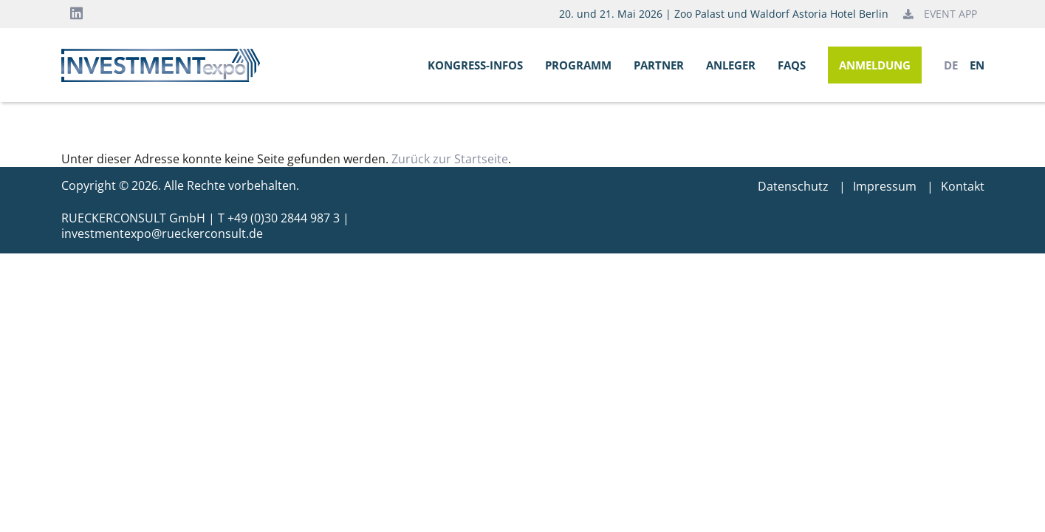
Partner (659, 65)
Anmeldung (875, 65)
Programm (578, 65)
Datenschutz (793, 186)
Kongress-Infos (475, 65)
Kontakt (962, 186)
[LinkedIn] (76, 13)
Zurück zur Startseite (449, 159)
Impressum (884, 186)
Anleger (731, 65)
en (977, 65)
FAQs (792, 65)
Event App (940, 14)
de (951, 65)
